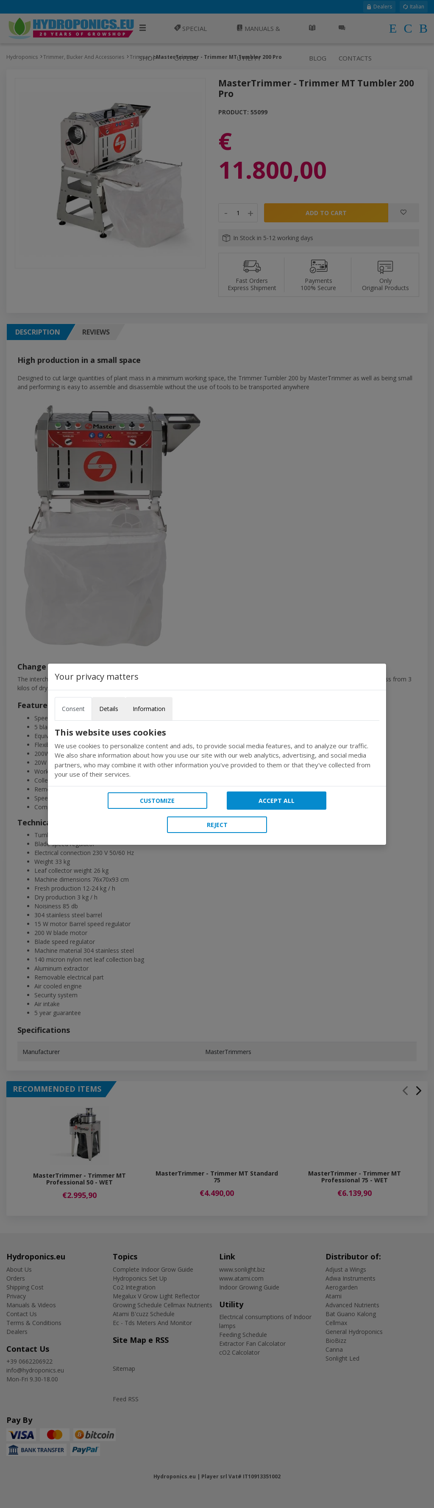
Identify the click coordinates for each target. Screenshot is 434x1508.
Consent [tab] (73, 709)
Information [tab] (149, 709)
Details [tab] (108, 709)
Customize (157, 801)
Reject (217, 825)
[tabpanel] (217, 753)
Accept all (277, 801)
